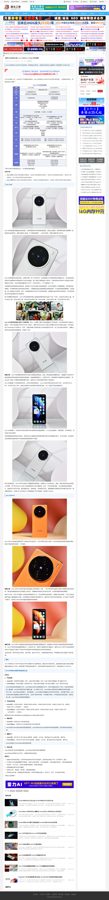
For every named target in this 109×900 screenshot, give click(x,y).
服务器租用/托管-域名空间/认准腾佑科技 (91, 38)
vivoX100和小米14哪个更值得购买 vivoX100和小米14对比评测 (37, 822)
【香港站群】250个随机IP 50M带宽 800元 (41, 33)
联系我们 (48, 894)
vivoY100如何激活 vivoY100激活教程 (30, 844)
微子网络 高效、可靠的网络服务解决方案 (66, 36)
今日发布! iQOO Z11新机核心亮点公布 (91, 192)
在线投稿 (73, 894)
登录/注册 (68, 1)
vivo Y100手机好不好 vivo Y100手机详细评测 (32, 833)
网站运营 (83, 13)
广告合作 (41, 894)
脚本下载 (42, 13)
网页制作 (16, 13)
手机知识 (88, 91)
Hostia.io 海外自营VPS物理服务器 (65, 29)
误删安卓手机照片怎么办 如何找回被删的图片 (94, 148)
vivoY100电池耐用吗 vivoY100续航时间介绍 (32, 855)
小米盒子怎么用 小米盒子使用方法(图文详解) (94, 140)
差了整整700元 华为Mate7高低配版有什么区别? (94, 130)
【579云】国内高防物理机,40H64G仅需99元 (17, 33)
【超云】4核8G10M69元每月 (38, 38)
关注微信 (94, 1)
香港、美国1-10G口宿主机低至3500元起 (66, 33)
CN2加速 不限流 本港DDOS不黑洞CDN (40, 27)
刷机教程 (88, 94)
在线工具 (32, 1)
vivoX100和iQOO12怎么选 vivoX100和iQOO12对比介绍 (35, 800)
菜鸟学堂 (6, 1)
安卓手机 (20, 53)
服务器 (58, 13)
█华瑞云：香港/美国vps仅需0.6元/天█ (66, 38)
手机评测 (82, 94)
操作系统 (74, 13)
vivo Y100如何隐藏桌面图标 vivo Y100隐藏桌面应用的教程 (36, 866)
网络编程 (25, 13)
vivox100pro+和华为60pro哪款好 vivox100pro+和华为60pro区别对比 (39, 811)
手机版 (76, 1)
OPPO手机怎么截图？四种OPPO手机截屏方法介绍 (95, 135)
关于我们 (35, 894)
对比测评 (12, 790)
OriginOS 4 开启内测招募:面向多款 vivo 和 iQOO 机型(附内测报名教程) (40, 877)
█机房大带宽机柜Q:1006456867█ (90, 29)
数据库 (50, 13)
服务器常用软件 (15, 1)
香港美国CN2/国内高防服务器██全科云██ (16, 40)
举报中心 (85, 1)
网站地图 (61, 894)
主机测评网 (25, 1)
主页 (11, 53)
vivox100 (26, 790)
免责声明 (54, 894)
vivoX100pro (19, 790)
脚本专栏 (33, 13)
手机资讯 (82, 91)
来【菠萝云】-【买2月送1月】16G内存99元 (16, 29)
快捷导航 (102, 1)
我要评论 (29, 61)
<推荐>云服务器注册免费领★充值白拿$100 (16, 27)
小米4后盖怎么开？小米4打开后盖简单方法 (93, 143)
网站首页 (7, 13)
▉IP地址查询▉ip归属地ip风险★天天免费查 (42, 31)
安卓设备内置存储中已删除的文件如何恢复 (93, 153)
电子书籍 (66, 13)
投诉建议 (67, 894)
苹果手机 (94, 91)
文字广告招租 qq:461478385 (63, 27)
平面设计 (92, 13)
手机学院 (15, 53)
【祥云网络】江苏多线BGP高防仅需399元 (92, 36)
